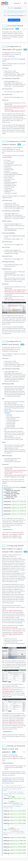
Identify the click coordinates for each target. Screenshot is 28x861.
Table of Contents (14, 20)
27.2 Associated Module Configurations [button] (14, 11)
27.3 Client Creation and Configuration (15, 15)
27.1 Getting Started (14, 8)
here (17, 253)
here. (14, 56)
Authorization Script (6, 779)
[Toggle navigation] (25, 3)
